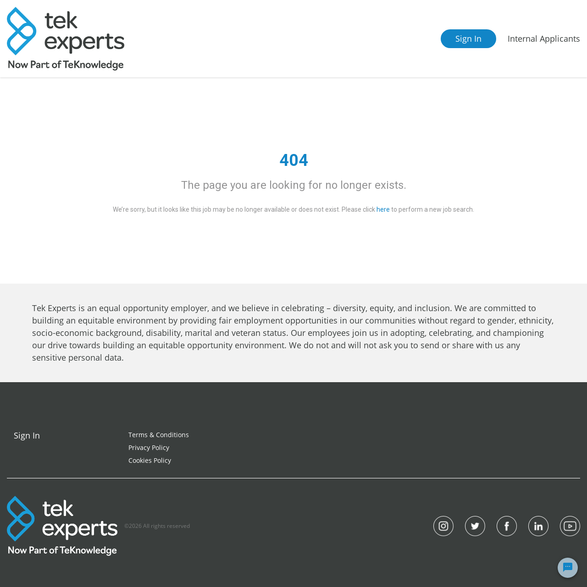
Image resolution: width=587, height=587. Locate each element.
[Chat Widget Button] (568, 568)
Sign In (468, 38)
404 (293, 160)
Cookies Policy (149, 460)
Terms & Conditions (158, 434)
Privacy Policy (148, 447)
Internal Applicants (544, 38)
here (383, 209)
